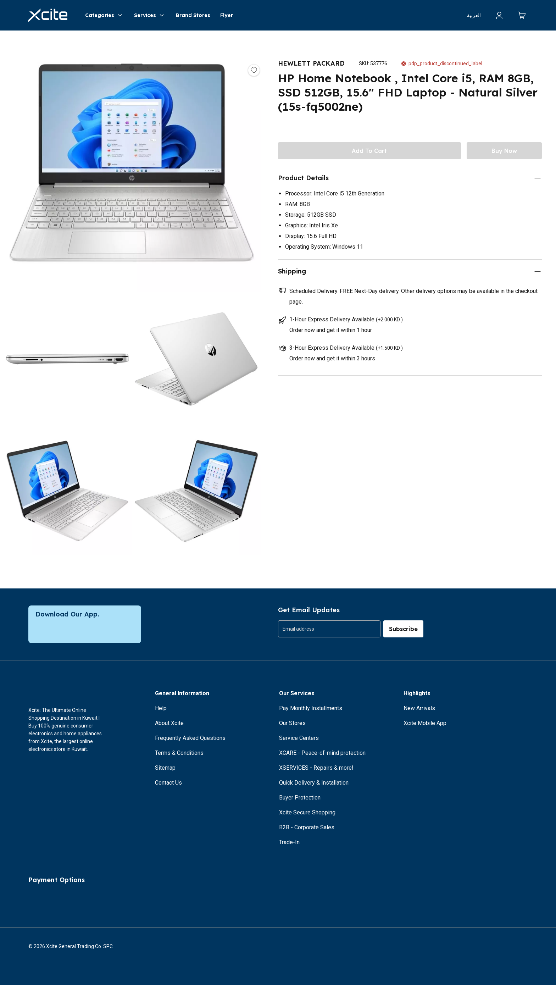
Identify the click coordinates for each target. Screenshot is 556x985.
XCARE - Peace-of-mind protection (322, 752)
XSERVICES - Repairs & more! (316, 767)
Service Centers (299, 738)
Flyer (226, 15)
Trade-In (289, 842)
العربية (474, 15)
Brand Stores (193, 15)
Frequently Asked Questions (190, 738)
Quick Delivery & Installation (314, 782)
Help (161, 708)
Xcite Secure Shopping (307, 812)
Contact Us (168, 782)
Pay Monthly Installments (310, 708)
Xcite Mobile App (425, 723)
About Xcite (169, 723)
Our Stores (292, 723)
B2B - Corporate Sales (306, 827)
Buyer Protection (300, 797)
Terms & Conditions (179, 752)
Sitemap (165, 767)
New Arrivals (419, 708)
